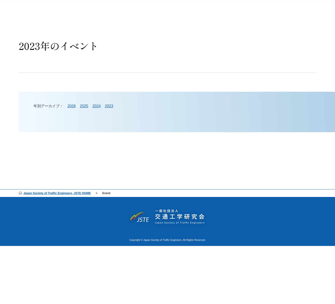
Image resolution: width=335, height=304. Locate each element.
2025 (84, 106)
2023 (109, 106)
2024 (96, 106)
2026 (71, 106)
